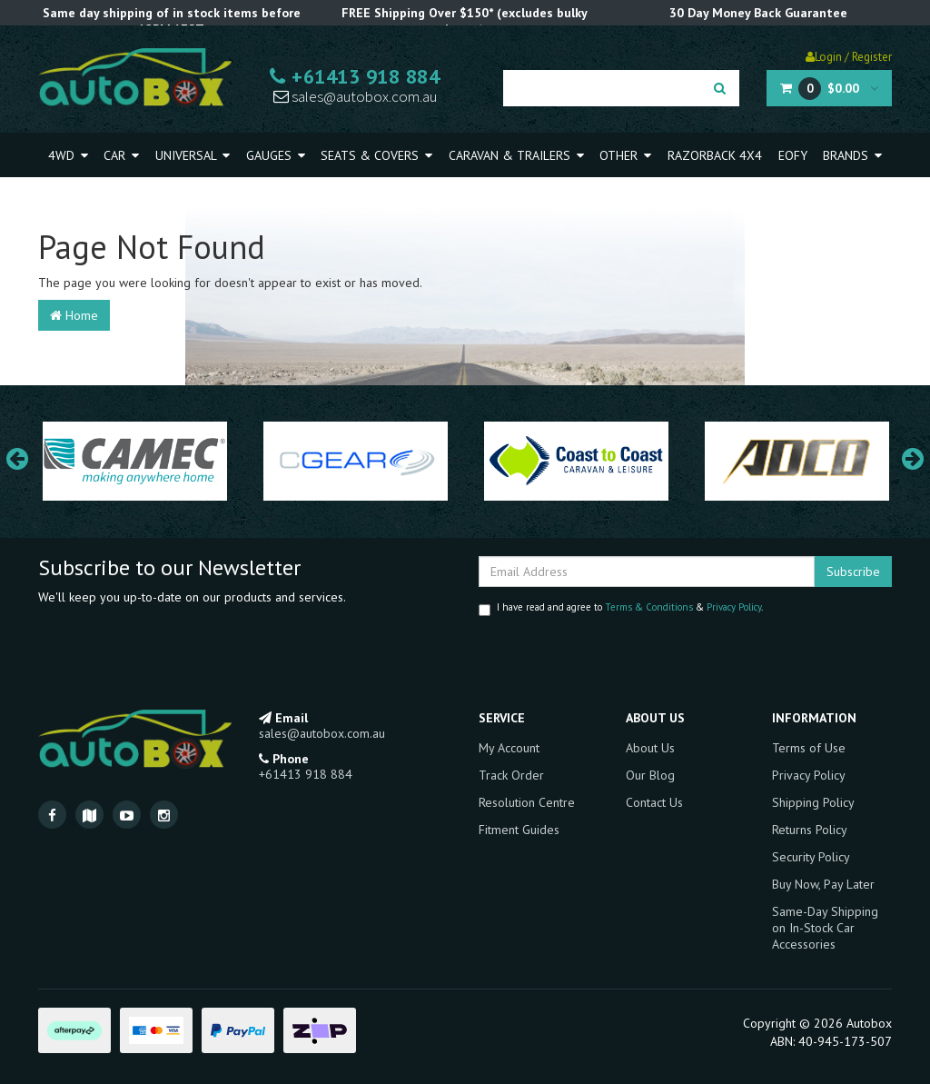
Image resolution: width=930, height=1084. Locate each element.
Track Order (511, 775)
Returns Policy (809, 829)
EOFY (792, 155)
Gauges (275, 155)
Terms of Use (809, 748)
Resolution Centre (527, 802)
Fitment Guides (519, 829)
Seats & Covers (376, 155)
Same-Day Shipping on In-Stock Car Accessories (825, 927)
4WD (68, 155)
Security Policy (811, 857)
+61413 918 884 (355, 76)
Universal (192, 155)
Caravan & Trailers (516, 155)
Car (121, 155)
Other (625, 155)
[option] (135, 461)
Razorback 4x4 (715, 155)
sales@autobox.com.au (355, 96)
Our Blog (650, 775)
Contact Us (654, 802)
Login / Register (849, 57)
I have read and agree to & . (621, 608)
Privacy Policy (734, 607)
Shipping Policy (813, 802)
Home (74, 315)
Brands (852, 155)
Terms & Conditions (649, 607)
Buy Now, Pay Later (823, 884)
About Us (650, 748)
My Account (509, 748)
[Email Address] (647, 571)
